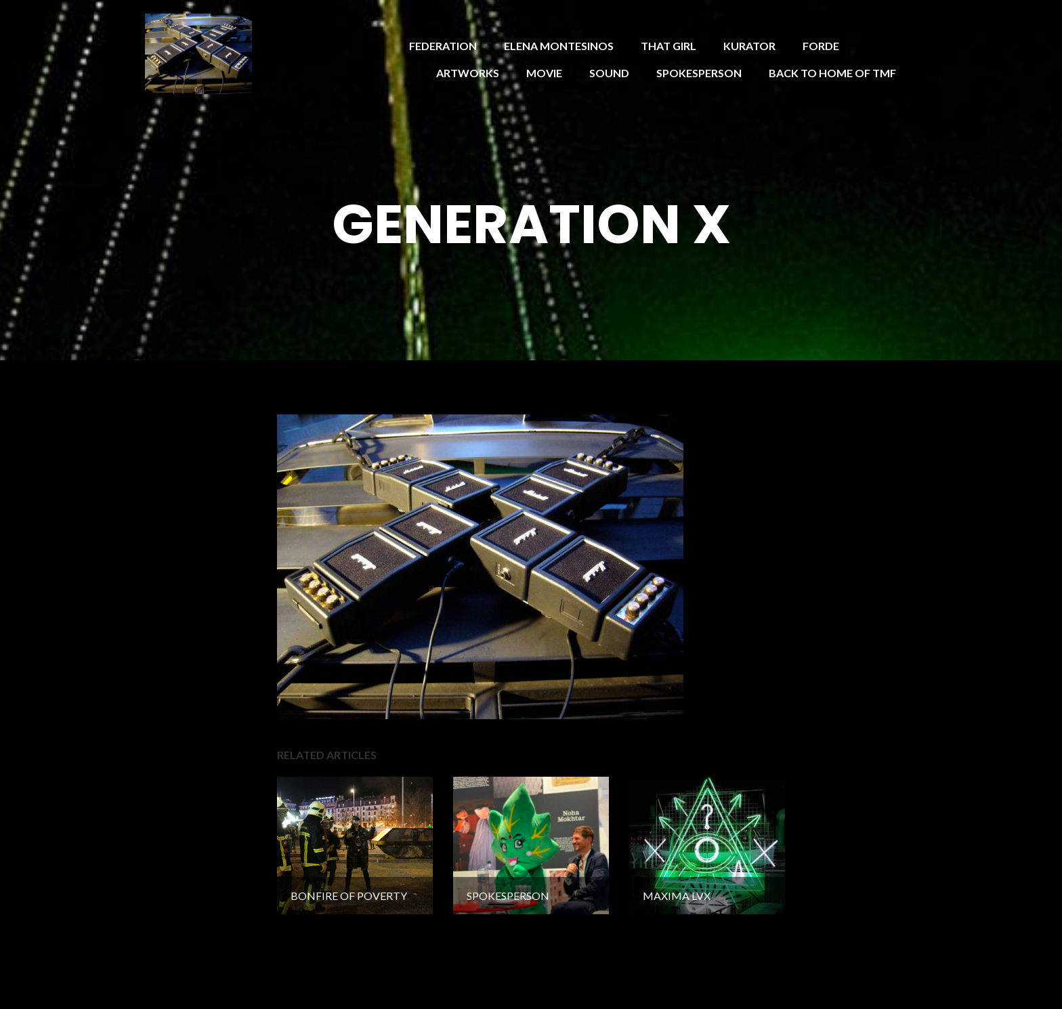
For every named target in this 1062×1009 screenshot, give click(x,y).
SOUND (609, 72)
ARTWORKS (467, 72)
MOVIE (544, 72)
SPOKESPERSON (699, 72)
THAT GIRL (668, 45)
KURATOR (749, 45)
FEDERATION (443, 45)
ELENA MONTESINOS (559, 45)
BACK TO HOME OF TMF (832, 72)
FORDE (821, 45)
